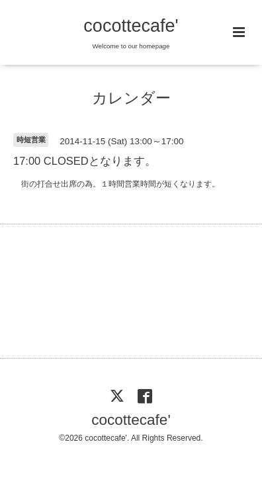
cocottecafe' (130, 26)
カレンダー (131, 98)
